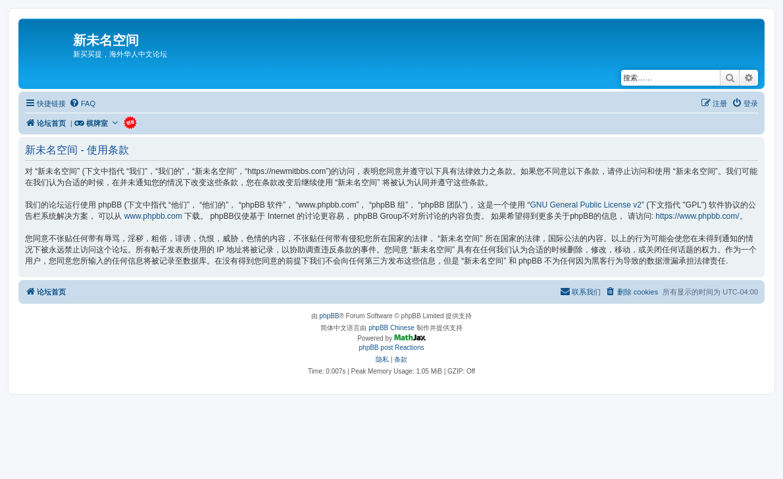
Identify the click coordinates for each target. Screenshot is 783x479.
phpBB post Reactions (391, 347)
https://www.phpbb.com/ (697, 216)
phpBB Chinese (391, 327)
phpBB (329, 316)
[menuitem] (82, 103)
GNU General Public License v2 (585, 205)
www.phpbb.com (153, 216)
